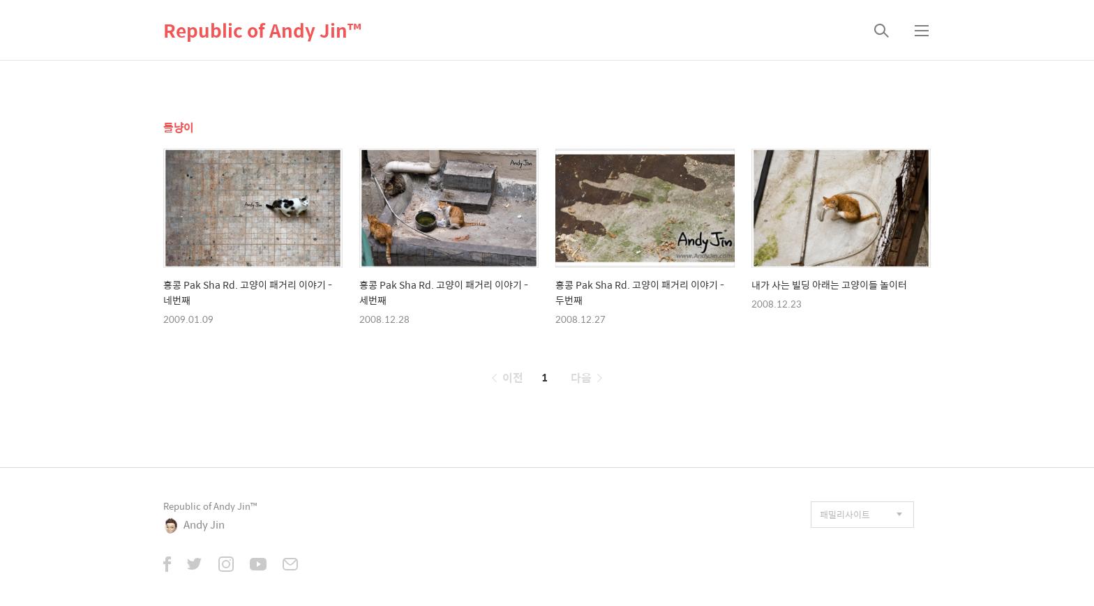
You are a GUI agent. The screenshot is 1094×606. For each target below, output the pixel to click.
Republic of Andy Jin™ (262, 30)
